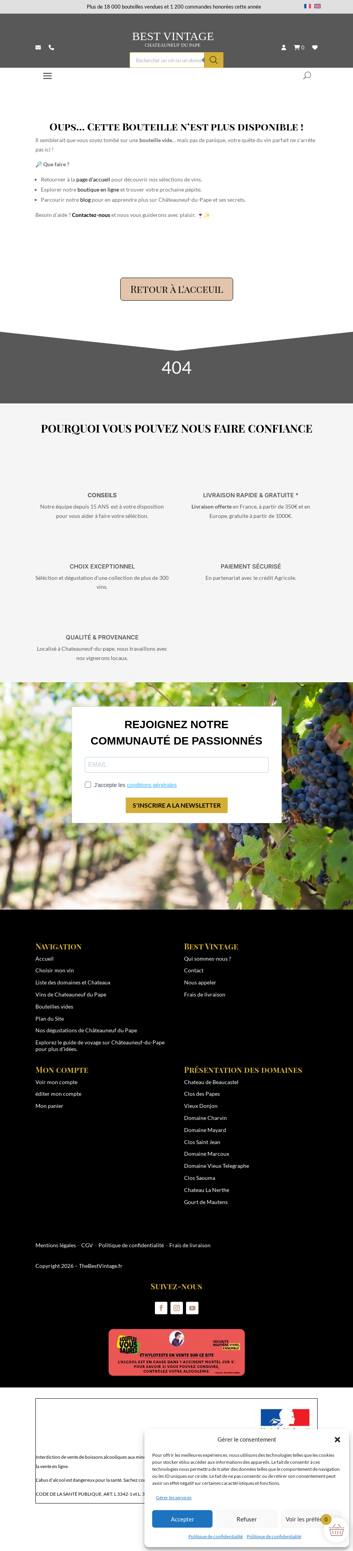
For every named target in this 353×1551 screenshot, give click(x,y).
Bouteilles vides (54, 1006)
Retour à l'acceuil (176, 288)
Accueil (44, 958)
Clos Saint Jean (202, 1142)
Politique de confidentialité (215, 1536)
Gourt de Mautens (206, 1202)
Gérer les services (173, 1497)
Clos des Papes (202, 1093)
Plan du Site (49, 1018)
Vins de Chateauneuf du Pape (70, 994)
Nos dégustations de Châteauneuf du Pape (86, 1030)
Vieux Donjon (201, 1105)
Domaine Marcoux (206, 1153)
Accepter (182, 1519)
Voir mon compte (56, 1082)
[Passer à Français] (307, 6)
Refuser (247, 1519)
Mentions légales (55, 1245)
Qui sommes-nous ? (207, 958)
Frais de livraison (204, 994)
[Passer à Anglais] (317, 6)
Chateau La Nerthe (206, 1190)
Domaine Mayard (205, 1130)
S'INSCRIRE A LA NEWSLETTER (177, 805)
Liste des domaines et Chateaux (73, 982)
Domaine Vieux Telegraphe (216, 1165)
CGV (87, 1245)
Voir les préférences (311, 1519)
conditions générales (152, 785)
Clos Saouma (199, 1177)
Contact (194, 970)
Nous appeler (200, 982)
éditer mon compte (58, 1093)
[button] (337, 1440)
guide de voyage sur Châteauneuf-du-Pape (114, 1042)
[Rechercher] (213, 60)
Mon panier (49, 1105)
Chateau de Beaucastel (211, 1082)
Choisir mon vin (54, 970)
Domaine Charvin (205, 1117)
